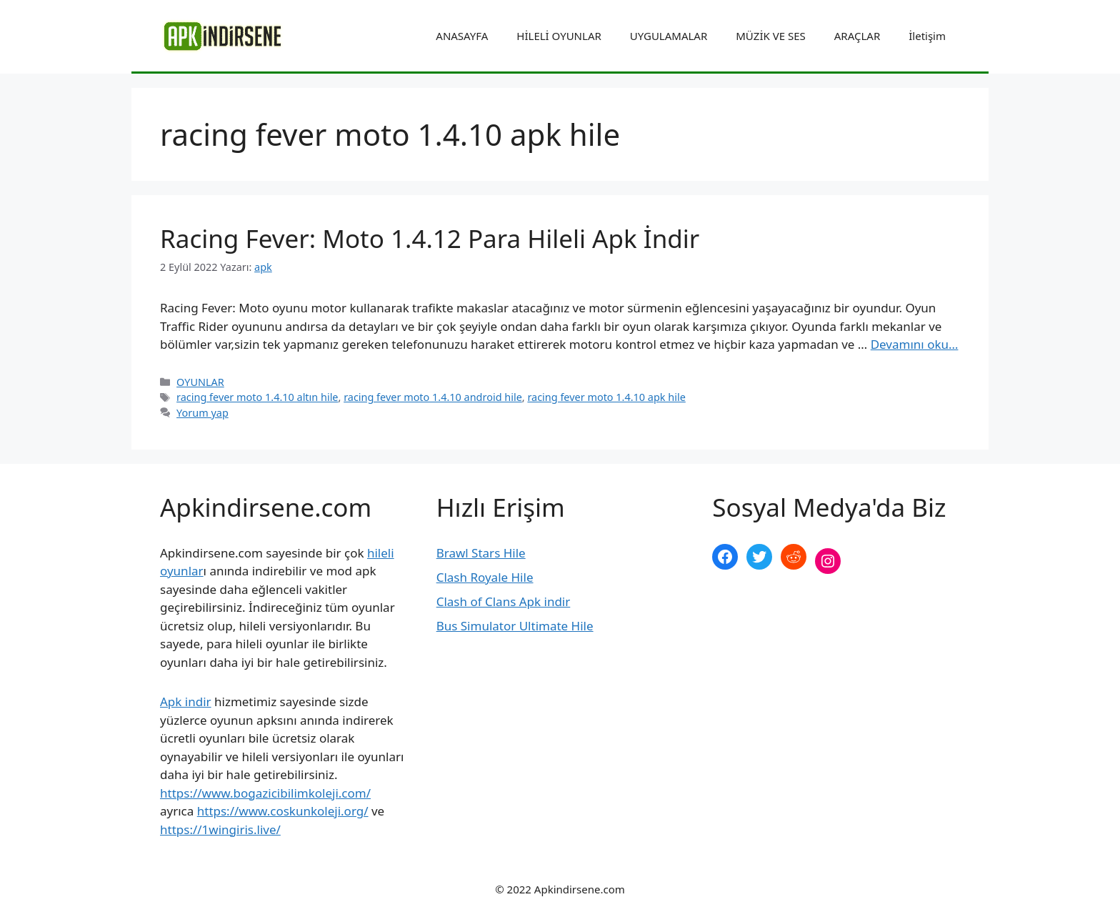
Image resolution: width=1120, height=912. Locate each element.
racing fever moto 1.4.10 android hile (433, 397)
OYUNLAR (200, 382)
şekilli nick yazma (761, 608)
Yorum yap (202, 413)
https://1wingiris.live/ (220, 829)
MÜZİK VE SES (770, 36)
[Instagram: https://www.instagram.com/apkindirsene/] (828, 561)
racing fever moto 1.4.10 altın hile (257, 397)
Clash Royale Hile (485, 577)
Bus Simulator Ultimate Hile (515, 626)
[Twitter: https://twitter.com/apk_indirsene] (759, 557)
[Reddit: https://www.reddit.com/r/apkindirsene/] (793, 557)
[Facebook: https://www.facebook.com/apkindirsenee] (725, 557)
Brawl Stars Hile (481, 553)
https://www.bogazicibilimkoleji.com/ (265, 793)
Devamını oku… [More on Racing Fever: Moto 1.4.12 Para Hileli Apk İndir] (915, 344)
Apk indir (185, 701)
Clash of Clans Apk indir (503, 601)
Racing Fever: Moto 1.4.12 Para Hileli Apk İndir (429, 238)
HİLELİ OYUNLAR (558, 36)
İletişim (927, 36)
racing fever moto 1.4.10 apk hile (606, 397)
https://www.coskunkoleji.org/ (283, 811)
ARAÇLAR (857, 36)
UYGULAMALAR (668, 36)
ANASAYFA (462, 36)
